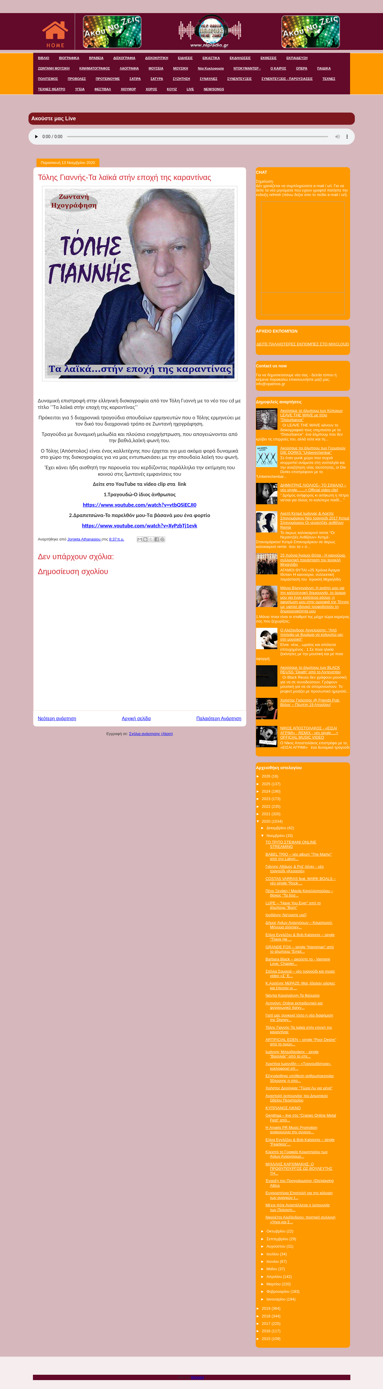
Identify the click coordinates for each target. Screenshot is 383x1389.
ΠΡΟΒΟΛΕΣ (77, 78)
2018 (267, 1316)
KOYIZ (172, 89)
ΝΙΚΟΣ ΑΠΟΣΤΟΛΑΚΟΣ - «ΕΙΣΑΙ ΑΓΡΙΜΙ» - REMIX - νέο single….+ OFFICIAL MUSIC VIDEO (309, 732)
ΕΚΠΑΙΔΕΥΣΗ (296, 58)
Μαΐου (272, 1269)
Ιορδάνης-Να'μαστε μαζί (286, 915)
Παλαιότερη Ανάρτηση (218, 718)
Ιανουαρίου (276, 1299)
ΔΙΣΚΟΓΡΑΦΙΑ (124, 58)
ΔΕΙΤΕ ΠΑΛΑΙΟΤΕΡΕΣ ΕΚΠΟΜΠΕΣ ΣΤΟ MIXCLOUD (303, 344)
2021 (267, 814)
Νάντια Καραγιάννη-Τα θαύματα (293, 995)
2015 (267, 1338)
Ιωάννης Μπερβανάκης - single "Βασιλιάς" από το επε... (292, 1054)
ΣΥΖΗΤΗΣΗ (181, 78)
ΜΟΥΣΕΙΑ (156, 68)
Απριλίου (274, 1276)
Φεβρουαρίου (278, 1291)
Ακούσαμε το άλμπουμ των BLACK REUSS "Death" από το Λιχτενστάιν (310, 669)
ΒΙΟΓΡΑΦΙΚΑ (69, 58)
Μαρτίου (274, 1284)
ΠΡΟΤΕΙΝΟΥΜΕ (108, 78)
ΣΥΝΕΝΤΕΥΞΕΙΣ (239, 78)
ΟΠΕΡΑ (301, 68)
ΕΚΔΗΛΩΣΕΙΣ (240, 58)
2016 (267, 1331)
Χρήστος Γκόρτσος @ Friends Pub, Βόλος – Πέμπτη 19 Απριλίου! (310, 702)
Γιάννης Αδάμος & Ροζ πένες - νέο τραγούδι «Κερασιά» (295, 868)
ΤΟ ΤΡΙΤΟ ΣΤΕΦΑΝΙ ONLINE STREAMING (291, 844)
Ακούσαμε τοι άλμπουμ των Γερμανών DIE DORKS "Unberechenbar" (313, 450)
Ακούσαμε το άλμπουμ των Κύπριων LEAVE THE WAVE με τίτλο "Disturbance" (311, 415)
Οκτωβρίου (276, 1231)
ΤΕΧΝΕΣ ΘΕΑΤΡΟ (51, 89)
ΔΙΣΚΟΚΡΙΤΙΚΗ (156, 58)
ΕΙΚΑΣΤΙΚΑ (211, 58)
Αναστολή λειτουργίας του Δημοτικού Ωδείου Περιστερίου (297, 1098)
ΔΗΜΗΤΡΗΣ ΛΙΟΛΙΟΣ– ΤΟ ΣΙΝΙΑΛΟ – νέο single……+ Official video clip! (313, 487)
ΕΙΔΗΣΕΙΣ (185, 58)
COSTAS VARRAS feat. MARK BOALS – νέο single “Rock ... (301, 881)
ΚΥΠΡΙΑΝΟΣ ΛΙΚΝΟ (283, 1108)
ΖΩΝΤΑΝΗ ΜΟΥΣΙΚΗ (54, 68)
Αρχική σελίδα (136, 718)
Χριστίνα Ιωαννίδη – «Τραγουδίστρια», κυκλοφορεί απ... (298, 1066)
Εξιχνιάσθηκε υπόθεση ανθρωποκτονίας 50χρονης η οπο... (300, 1078)
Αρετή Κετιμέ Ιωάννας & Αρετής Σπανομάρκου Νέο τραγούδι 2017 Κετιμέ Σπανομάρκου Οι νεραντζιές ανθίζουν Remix (314, 520)
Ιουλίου (273, 1254)
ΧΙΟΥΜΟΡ (128, 89)
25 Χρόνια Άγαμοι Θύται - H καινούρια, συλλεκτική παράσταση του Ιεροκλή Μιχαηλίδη (313, 560)
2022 (267, 806)
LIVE (190, 89)
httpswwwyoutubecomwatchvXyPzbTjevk (139, 525)
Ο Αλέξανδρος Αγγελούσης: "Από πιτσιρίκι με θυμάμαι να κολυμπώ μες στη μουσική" (312, 634)
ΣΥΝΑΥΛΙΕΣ (208, 78)
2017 (267, 1323)
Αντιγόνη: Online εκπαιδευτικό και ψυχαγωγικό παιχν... (294, 1005)
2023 (267, 799)
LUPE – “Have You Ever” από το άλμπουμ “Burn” (293, 905)
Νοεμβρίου (276, 835)
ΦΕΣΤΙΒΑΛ (102, 89)
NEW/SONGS (214, 89)
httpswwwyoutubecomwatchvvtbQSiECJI (139, 504)
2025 (267, 784)
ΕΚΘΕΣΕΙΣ (268, 58)
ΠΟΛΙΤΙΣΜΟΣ (48, 78)
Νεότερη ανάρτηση (57, 718)
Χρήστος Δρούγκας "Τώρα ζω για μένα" (299, 1088)
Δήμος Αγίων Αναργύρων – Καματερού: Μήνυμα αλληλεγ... (299, 925)
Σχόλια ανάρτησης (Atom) (151, 733)
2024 (267, 791)
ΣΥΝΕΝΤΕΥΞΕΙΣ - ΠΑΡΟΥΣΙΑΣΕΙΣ (287, 78)
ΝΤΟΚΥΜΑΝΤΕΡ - (246, 68)
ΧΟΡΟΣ (151, 89)
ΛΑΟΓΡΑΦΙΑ (129, 68)
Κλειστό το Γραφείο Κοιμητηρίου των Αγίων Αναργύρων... (297, 1154)
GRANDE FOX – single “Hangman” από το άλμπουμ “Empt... (300, 949)
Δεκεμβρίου (276, 828)
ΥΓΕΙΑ (80, 89)
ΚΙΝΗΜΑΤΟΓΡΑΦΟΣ (95, 68)
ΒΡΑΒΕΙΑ (96, 58)
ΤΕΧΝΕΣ (328, 78)
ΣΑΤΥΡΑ (156, 78)
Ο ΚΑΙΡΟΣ (278, 68)
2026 (267, 776)
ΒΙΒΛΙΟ (43, 58)
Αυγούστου (276, 1246)
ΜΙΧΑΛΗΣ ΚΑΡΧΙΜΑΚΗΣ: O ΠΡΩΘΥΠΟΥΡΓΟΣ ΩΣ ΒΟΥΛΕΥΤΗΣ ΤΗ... (299, 1168)
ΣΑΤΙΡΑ (135, 78)
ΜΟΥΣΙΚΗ (180, 68)
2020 (267, 821)
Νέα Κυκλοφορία (211, 68)
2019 (267, 1308)
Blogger (197, 1377)
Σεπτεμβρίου (277, 1239)
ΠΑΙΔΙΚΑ (324, 68)
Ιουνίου (273, 1261)
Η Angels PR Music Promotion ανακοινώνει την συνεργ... (291, 1129)
